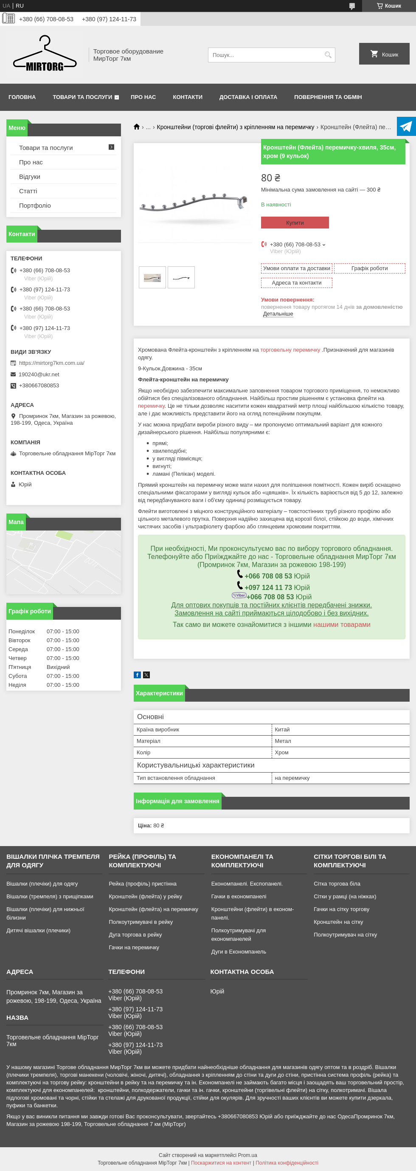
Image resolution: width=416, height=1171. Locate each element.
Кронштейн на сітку (338, 922)
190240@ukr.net (39, 374)
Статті (28, 191)
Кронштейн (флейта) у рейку (145, 896)
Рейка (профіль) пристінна (143, 883)
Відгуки (29, 176)
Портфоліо (35, 205)
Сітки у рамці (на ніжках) (345, 896)
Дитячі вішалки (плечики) (38, 930)
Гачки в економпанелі (238, 896)
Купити (295, 223)
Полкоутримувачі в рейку (141, 922)
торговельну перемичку (290, 350)
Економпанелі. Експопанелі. (247, 883)
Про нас (143, 97)
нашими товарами (342, 624)
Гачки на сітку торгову (341, 909)
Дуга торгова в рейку (135, 934)
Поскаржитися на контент (221, 1163)
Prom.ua (247, 1155)
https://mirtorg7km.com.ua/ (51, 363)
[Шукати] (327, 55)
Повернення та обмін (328, 97)
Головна (22, 97)
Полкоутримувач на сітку (345, 934)
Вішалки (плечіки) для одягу (42, 883)
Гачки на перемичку (134, 947)
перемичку (151, 406)
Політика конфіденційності (287, 1163)
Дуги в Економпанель (238, 951)
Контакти (188, 97)
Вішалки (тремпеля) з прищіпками (49, 896)
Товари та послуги (82, 97)
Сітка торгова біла (337, 883)
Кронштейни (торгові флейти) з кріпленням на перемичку (236, 127)
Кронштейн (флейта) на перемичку (153, 909)
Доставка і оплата (248, 97)
